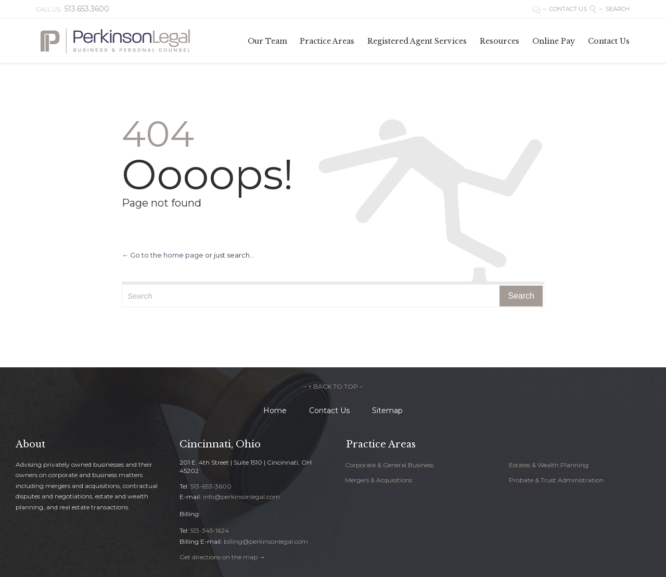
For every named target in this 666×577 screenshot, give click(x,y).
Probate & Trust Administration (556, 480)
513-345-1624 (209, 530)
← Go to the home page (162, 255)
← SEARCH (609, 8)
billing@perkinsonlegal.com (266, 541)
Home (275, 410)
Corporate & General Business (389, 465)
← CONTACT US (560, 8)
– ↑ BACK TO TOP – (333, 386)
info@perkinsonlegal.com (241, 497)
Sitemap (387, 410)
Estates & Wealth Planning (548, 465)
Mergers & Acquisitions (378, 480)
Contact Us (329, 410)
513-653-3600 (211, 486)
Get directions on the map (219, 557)
